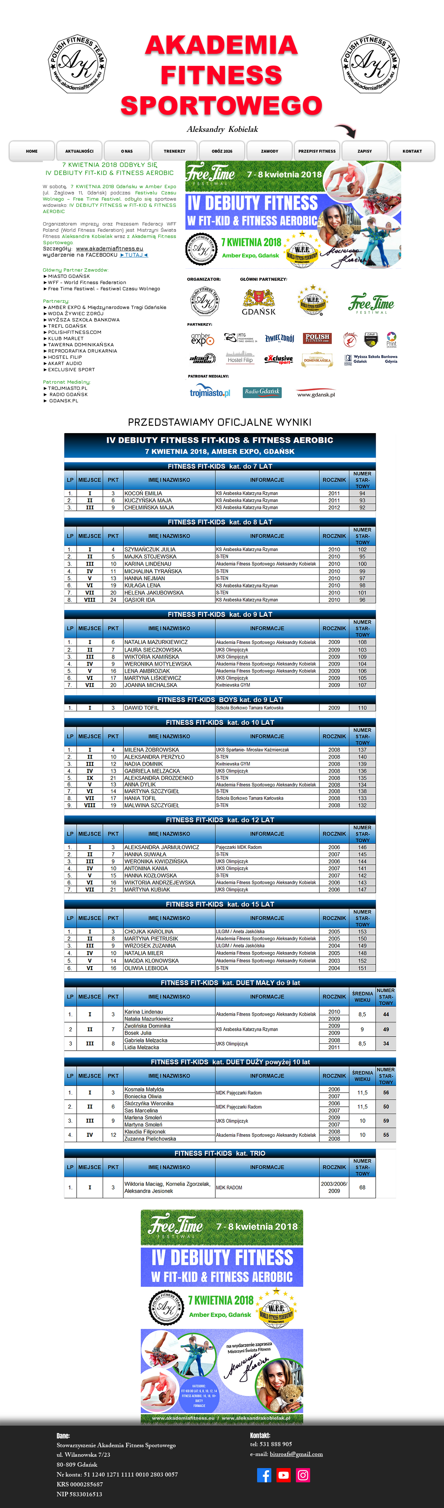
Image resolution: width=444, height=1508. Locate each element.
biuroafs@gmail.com (296, 1454)
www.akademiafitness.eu (109, 248)
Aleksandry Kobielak (222, 130)
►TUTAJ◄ (134, 255)
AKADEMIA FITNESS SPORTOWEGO (221, 75)
